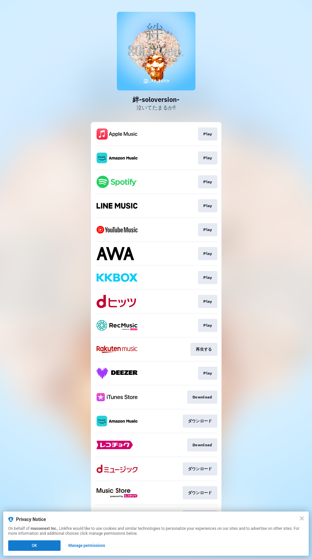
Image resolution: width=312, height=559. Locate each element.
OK (34, 545)
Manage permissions (86, 545)
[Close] (302, 518)
